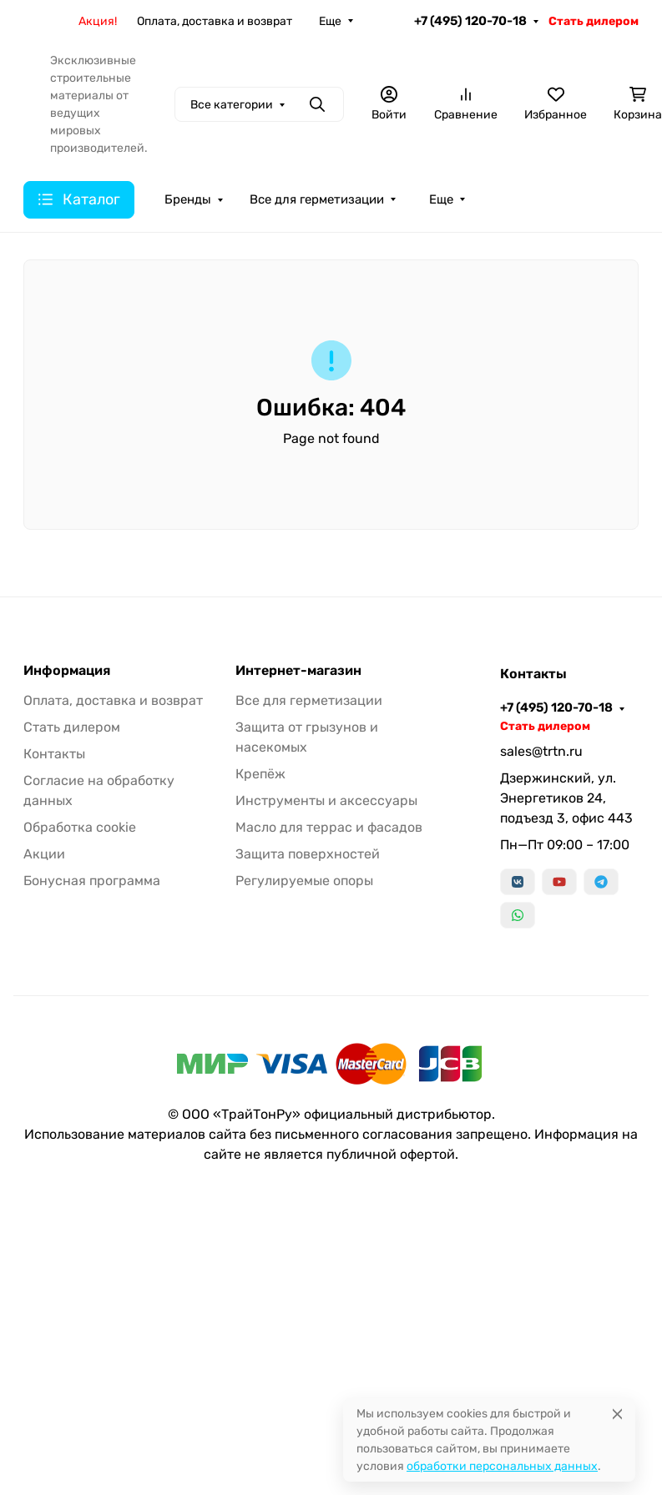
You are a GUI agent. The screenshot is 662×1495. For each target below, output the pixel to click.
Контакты (54, 754)
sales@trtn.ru (541, 751)
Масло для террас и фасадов (328, 827)
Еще (330, 21)
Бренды (187, 199)
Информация (66, 670)
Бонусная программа (91, 880)
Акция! (97, 21)
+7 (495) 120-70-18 (470, 20)
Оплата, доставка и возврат (214, 21)
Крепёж (260, 774)
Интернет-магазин (298, 670)
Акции (44, 854)
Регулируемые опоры (304, 880)
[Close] (617, 1413)
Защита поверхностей (307, 854)
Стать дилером (593, 21)
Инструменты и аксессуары (326, 800)
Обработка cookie (79, 827)
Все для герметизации (317, 199)
